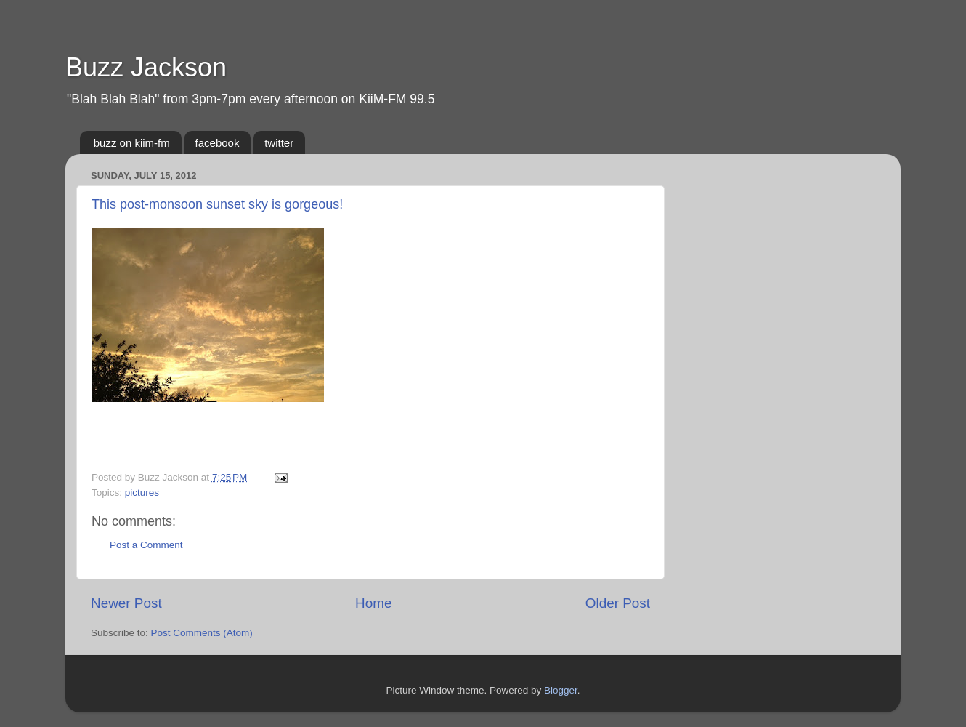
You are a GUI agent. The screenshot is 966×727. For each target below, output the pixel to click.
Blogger (560, 690)
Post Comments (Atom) (202, 632)
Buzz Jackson (146, 67)
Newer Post (126, 603)
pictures (142, 492)
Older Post (617, 603)
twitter (278, 143)
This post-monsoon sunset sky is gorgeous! (217, 204)
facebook (217, 143)
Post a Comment (146, 544)
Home (373, 603)
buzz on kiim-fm (132, 143)
